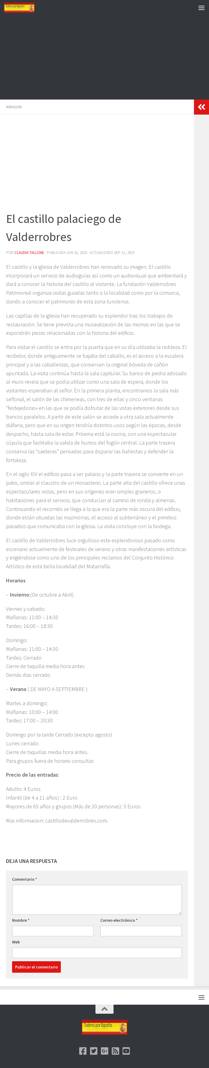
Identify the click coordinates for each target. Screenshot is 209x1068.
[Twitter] (93, 1051)
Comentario (24, 879)
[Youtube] (126, 1051)
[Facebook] (83, 1051)
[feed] (115, 1051)
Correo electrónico (119, 920)
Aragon (14, 106)
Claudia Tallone (29, 252)
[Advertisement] (104, 57)
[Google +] (104, 1051)
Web (16, 942)
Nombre (21, 920)
